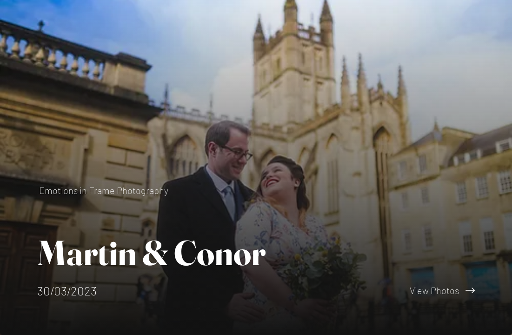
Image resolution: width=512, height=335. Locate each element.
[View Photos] (384, 290)
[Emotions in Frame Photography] (104, 190)
